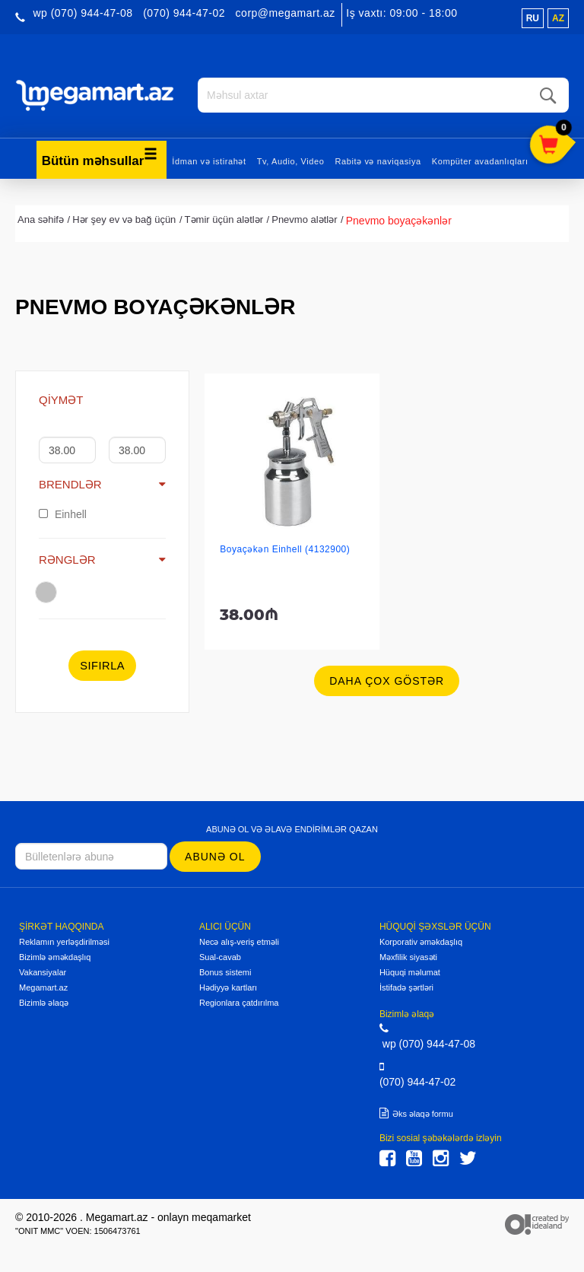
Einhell (63, 513)
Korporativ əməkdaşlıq (420, 941)
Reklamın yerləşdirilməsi (64, 941)
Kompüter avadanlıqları (480, 160)
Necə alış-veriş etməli (239, 941)
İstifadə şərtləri (406, 987)
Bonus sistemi (225, 972)
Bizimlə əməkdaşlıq (54, 957)
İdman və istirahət (209, 160)
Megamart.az (43, 987)
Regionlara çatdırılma (239, 1002)
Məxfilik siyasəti (408, 957)
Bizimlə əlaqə (43, 1002)
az (558, 18)
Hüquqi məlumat (409, 972)
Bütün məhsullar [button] (100, 156)
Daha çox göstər (386, 681)
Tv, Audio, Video (291, 160)
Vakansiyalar (42, 972)
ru (532, 18)
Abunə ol (215, 856)
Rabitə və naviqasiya (378, 160)
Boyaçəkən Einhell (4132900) (285, 549)
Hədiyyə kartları (228, 987)
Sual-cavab (220, 957)
